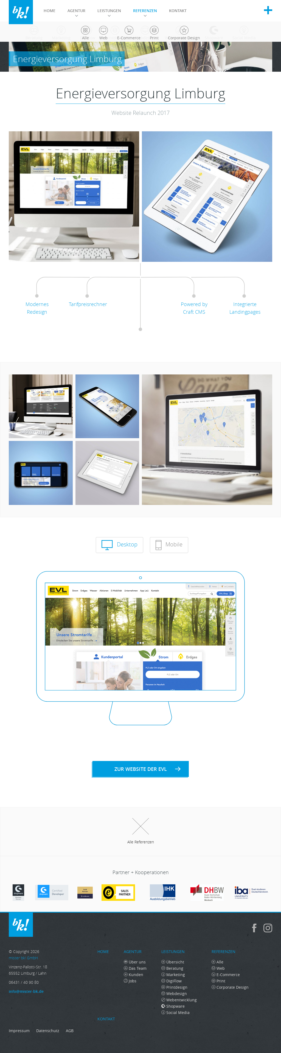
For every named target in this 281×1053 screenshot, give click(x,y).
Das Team (135, 968)
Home (49, 10)
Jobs (130, 980)
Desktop (119, 545)
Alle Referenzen (140, 831)
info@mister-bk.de (26, 991)
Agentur (76, 12)
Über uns (135, 962)
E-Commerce (226, 974)
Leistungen (109, 12)
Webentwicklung (179, 999)
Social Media (175, 1012)
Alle (217, 962)
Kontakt (178, 10)
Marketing (173, 974)
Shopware (173, 1006)
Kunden (133, 974)
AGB (70, 1030)
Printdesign (174, 987)
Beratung (172, 968)
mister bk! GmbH (21, 12)
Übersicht (172, 962)
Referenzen (145, 12)
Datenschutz (47, 1030)
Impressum (19, 1030)
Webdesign (174, 993)
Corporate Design (230, 987)
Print (218, 980)
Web (218, 968)
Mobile (169, 545)
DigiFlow (171, 980)
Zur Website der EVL (147, 769)
